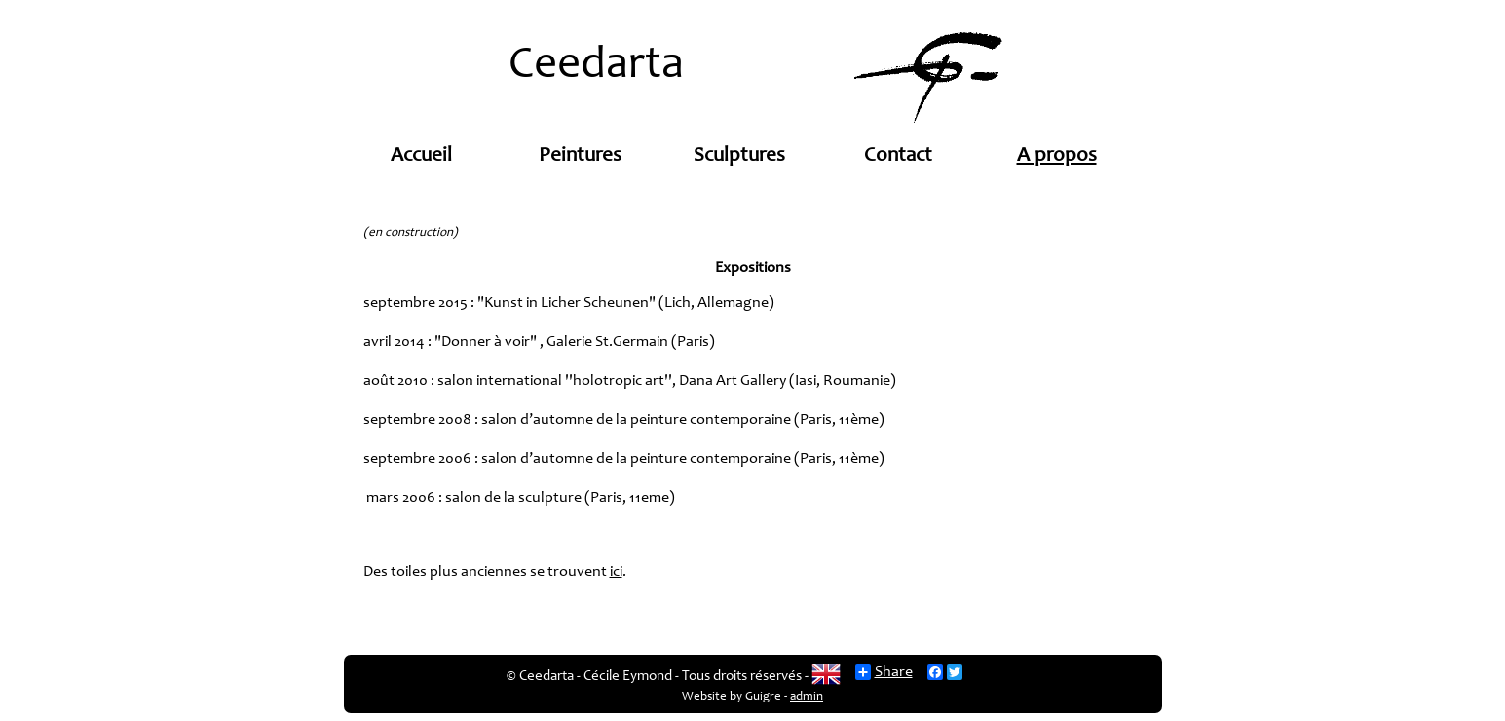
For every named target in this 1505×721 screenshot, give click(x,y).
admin (806, 697)
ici (616, 572)
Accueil (421, 156)
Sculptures (739, 156)
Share (884, 672)
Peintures (580, 156)
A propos (1057, 156)
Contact (898, 156)
